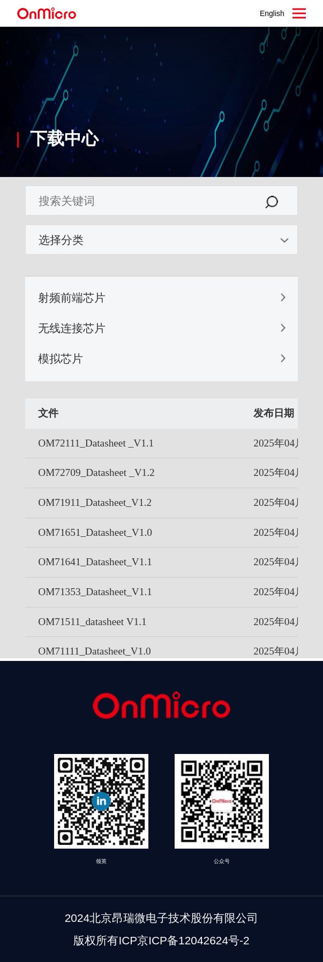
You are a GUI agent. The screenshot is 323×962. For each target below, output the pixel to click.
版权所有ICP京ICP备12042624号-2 (161, 940)
